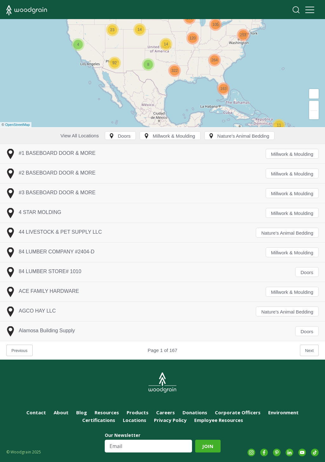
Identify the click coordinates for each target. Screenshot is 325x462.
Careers (165, 412)
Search (296, 9)
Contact (36, 412)
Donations (194, 412)
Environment (283, 412)
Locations (134, 420)
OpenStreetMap (17, 125)
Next (309, 350)
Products (138, 412)
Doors (307, 272)
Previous (19, 350)
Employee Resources (218, 420)
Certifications (98, 420)
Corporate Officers (238, 412)
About (61, 412)
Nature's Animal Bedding (287, 233)
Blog (81, 412)
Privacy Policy (170, 420)
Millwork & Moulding (292, 154)
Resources (107, 412)
